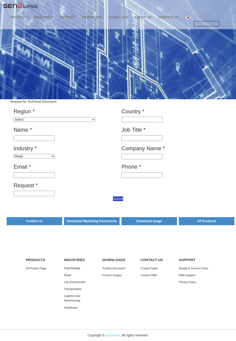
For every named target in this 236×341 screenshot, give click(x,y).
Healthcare (70, 307)
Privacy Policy (187, 282)
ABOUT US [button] (143, 17)
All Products (206, 221)
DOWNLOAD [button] (118, 17)
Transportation (73, 289)
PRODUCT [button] (18, 17)
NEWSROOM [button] (92, 17)
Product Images (112, 275)
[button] (188, 17)
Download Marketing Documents (92, 221)
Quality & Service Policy (193, 268)
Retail (67, 275)
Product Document (113, 268)
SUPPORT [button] (67, 17)
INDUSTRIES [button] (43, 17)
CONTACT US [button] (168, 17)
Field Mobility (72, 268)
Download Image (149, 221)
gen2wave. (113, 335)
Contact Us (34, 221)
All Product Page (36, 268)
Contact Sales (149, 268)
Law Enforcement (74, 282)
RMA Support (187, 275)
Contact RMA (148, 275)
